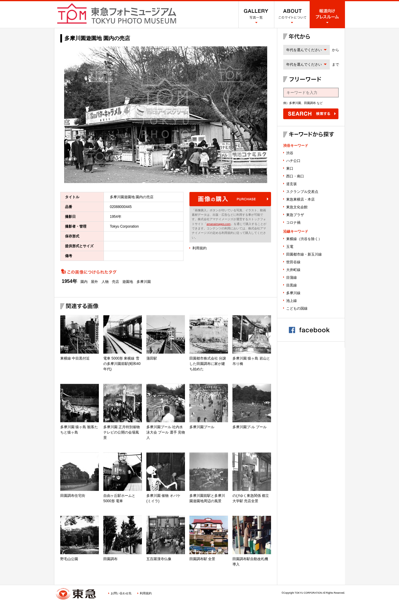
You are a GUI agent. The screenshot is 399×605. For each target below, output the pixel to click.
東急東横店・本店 (300, 199)
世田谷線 (293, 262)
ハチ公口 (293, 161)
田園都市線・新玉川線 (304, 254)
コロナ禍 (293, 222)
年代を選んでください (304, 50)
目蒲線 (291, 277)
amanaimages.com (219, 224)
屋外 (94, 281)
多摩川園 (144, 281)
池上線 (291, 301)
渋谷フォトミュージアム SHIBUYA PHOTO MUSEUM (116, 13)
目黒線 (291, 285)
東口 (289, 168)
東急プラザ (295, 215)
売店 (115, 281)
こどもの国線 (297, 308)
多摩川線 (293, 293)
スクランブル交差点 (302, 192)
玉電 (289, 247)
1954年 (69, 281)
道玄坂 (291, 184)
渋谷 (289, 153)
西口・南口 (295, 176)
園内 (84, 281)
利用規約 (199, 248)
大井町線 (293, 270)
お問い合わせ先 (121, 593)
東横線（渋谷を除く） (304, 239)
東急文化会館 (297, 207)
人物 (105, 281)
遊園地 (127, 281)
